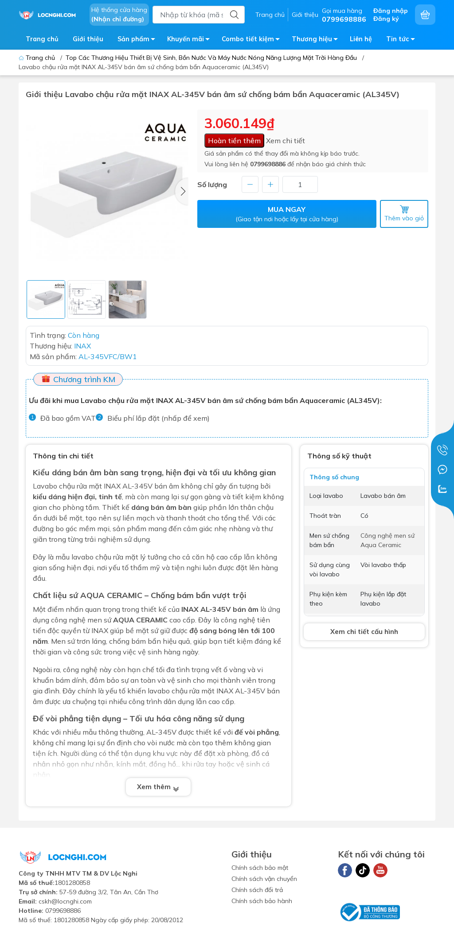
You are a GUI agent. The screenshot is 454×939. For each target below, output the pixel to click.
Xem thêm (158, 786)
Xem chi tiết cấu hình (364, 631)
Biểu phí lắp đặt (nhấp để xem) (158, 418)
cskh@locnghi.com (65, 901)
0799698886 (268, 164)
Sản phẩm (138, 40)
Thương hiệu (317, 40)
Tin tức (403, 40)
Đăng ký (386, 19)
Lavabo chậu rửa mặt (67, 485)
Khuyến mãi (191, 40)
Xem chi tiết (285, 140)
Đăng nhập (390, 11)
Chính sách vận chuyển (264, 879)
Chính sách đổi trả (257, 890)
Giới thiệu (305, 15)
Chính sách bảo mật (259, 868)
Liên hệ (361, 39)
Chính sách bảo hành (261, 901)
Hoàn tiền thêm (234, 140)
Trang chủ (270, 15)
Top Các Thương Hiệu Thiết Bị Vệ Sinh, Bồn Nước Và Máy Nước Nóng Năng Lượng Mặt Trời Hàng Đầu (211, 58)
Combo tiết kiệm (253, 40)
